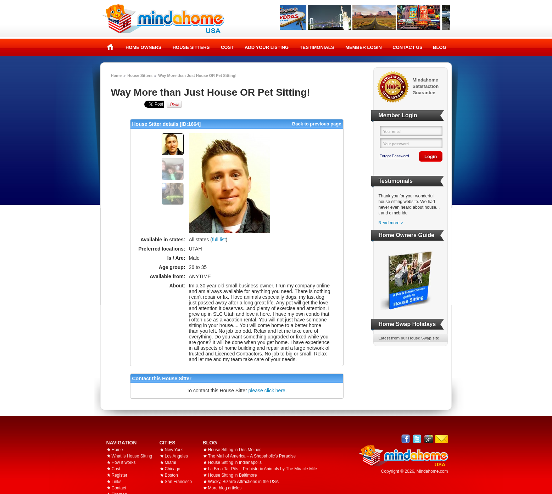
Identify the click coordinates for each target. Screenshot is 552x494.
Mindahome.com (432, 471)
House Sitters (191, 47)
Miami (170, 462)
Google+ (428, 438)
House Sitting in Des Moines (235, 449)
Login (430, 156)
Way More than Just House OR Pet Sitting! (197, 75)
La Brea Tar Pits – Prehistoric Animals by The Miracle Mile (262, 468)
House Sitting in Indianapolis (235, 462)
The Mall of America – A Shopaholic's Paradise (252, 456)
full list (219, 239)
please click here (267, 390)
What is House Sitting (132, 456)
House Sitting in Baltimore (232, 475)
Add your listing (267, 47)
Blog (439, 47)
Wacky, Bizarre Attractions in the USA (243, 481)
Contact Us (407, 47)
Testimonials (317, 47)
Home (110, 47)
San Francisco (178, 481)
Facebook (405, 438)
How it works (124, 462)
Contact (119, 487)
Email (441, 439)
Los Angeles (176, 456)
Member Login (363, 47)
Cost (227, 47)
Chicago (172, 468)
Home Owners (143, 47)
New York (174, 449)
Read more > (391, 222)
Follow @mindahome (417, 438)
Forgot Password (394, 156)
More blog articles (225, 487)
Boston (171, 475)
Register (120, 475)
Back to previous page (316, 124)
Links (117, 481)
